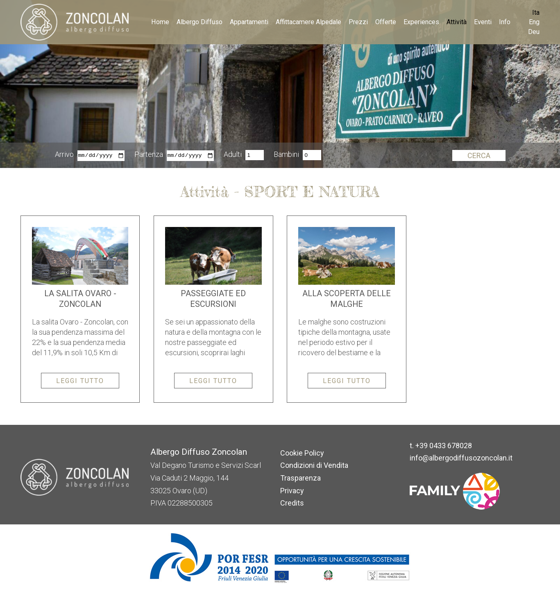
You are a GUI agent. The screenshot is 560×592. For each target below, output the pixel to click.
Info (504, 22)
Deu (534, 32)
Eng (534, 22)
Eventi (483, 22)
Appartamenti (249, 22)
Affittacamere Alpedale (308, 22)
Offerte (385, 22)
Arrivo (64, 155)
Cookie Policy (302, 453)
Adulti (233, 155)
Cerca (478, 155)
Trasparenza (300, 478)
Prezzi (358, 22)
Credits (292, 503)
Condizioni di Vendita (314, 465)
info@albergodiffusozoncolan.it (461, 458)
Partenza (148, 155)
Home (160, 22)
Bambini (286, 155)
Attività (457, 22)
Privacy (292, 490)
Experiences (421, 22)
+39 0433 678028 (443, 445)
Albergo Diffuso (199, 22)
